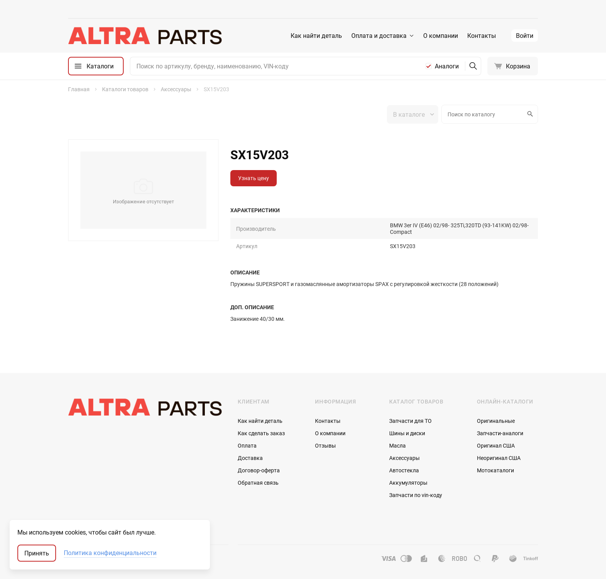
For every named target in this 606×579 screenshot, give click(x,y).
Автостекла (404, 470)
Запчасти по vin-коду (415, 495)
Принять (36, 553)
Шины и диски (407, 433)
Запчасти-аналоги (500, 433)
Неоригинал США (499, 457)
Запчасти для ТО (410, 420)
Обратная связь (258, 482)
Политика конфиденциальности (110, 553)
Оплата (247, 445)
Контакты (481, 35)
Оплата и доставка (379, 35)
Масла (397, 445)
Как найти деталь (316, 35)
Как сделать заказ (261, 433)
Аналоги (447, 66)
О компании (440, 35)
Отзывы (325, 445)
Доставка (250, 457)
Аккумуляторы (408, 482)
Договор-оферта (259, 470)
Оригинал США (496, 445)
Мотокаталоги (495, 470)
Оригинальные (496, 420)
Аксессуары (404, 457)
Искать (529, 114)
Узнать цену (253, 178)
